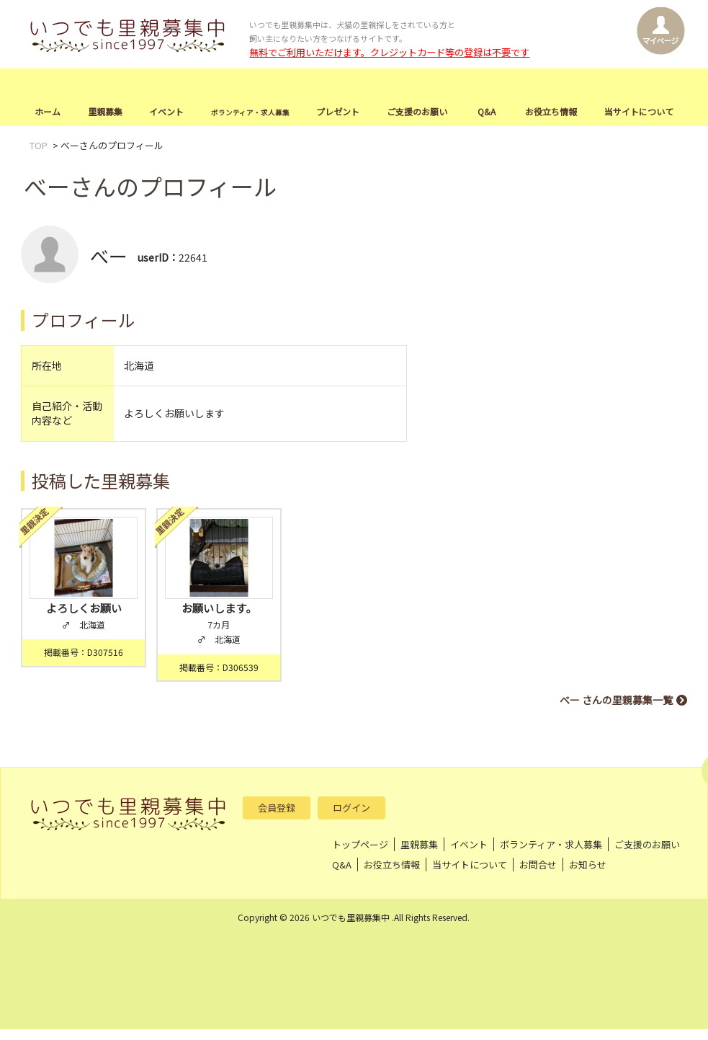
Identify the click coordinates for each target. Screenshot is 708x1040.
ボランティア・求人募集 (551, 844)
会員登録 (276, 807)
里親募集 (105, 111)
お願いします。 (219, 607)
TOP (39, 145)
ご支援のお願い (417, 111)
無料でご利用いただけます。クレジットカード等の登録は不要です (389, 52)
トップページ (360, 844)
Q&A (487, 111)
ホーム (48, 111)
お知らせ (587, 864)
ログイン (351, 807)
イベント (166, 111)
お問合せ (538, 864)
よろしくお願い (84, 607)
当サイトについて (638, 111)
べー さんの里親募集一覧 (616, 700)
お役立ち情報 (551, 111)
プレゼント (337, 111)
